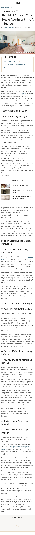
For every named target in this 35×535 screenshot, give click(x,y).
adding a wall (22, 94)
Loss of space (8, 61)
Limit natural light (9, 64)
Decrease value (20, 64)
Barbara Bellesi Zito (8, 27)
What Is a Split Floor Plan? (20, 186)
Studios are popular (9, 68)
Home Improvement (6, 8)
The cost (16, 61)
